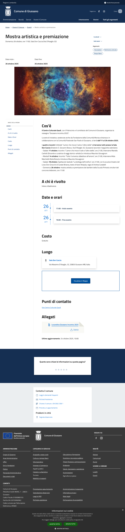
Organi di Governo (9, 454)
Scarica (74, 329)
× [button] (122, 510)
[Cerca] (119, 11)
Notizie (95, 454)
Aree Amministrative (10, 458)
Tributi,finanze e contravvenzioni (74, 462)
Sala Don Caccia (55, 260)
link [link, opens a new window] (82, 520)
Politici (5, 469)
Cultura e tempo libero (40, 458)
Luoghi (95, 472)
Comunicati (97, 458)
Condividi (98, 37)
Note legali (66, 496)
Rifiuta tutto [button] (70, 524)
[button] (62, 529)
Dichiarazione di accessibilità (73, 500)
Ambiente (66, 465)
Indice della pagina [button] (14, 122)
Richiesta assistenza (40, 500)
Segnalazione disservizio (41, 493)
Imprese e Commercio (40, 465)
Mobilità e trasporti (39, 478)
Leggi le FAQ (37, 496)
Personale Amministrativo (12, 473)
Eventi (29, 27)
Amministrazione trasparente (73, 489)
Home (7, 27)
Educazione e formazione (71, 454)
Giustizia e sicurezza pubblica (73, 458)
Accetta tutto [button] (55, 524)
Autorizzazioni (68, 472)
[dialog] (62, 520)
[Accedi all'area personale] (112, 2)
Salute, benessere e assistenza (73, 469)
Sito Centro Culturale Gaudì (51, 307)
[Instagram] (102, 11)
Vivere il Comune (18, 27)
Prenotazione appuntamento (43, 489)
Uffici (5, 462)
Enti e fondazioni (9, 465)
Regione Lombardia (9, 2)
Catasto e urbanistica (40, 472)
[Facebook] (97, 11)
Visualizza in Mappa (81, 281)
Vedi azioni (98, 41)
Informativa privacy (69, 493)
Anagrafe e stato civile (40, 454)
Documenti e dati (9, 476)
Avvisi (95, 462)
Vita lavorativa (38, 462)
